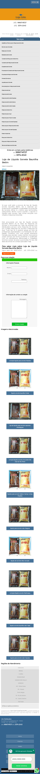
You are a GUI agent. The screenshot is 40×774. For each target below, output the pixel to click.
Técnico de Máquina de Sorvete (9, 145)
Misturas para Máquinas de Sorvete (10, 125)
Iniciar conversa (21, 766)
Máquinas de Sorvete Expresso (9, 98)
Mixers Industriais (6, 133)
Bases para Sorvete (6, 51)
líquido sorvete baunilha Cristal (20, 393)
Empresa (20, 741)
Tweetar (4, 169)
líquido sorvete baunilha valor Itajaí (20, 625)
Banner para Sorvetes (7, 47)
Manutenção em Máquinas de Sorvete (11, 86)
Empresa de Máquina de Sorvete (10, 74)
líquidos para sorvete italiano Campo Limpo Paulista (20, 495)
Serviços (20, 39)
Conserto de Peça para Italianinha (10, 58)
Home (20, 736)
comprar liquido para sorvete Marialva (20, 361)
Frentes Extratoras (6, 78)
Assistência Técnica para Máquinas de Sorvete (13, 43)
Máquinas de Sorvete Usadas (9, 106)
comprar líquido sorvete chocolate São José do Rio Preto (20, 460)
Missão (20, 746)
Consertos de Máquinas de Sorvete (10, 62)
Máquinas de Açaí (6, 90)
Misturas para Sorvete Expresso (9, 129)
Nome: (17, 268)
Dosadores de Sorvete (7, 66)
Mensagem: (19, 308)
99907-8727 (21, 23)
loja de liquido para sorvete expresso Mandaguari (20, 426)
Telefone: (19, 280)
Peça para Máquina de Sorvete (9, 141)
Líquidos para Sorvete (7, 82)
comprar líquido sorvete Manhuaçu (20, 593)
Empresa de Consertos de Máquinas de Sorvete (13, 70)
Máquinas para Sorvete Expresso (10, 121)
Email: (17, 274)
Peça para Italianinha (7, 137)
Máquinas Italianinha (7, 110)
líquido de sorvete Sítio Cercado (20, 561)
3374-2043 (22, 26)
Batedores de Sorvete (7, 54)
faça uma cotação (8, 253)
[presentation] (17, 288)
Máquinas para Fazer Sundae (9, 117)
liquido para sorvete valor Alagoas (20, 528)
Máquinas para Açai (7, 113)
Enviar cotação (19, 324)
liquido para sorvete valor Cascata (20, 658)
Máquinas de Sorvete (7, 94)
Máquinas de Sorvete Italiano (9, 102)
